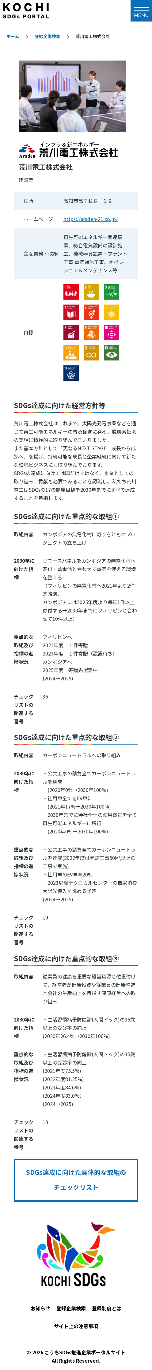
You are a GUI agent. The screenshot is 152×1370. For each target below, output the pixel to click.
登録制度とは (106, 1308)
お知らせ (40, 1308)
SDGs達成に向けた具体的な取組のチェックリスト (76, 1179)
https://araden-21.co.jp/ (90, 218)
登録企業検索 (47, 36)
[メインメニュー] (141, 10)
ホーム (12, 36)
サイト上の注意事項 (76, 1326)
